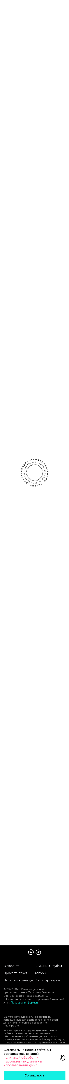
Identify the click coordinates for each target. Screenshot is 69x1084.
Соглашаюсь (34, 1075)
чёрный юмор (11, 114)
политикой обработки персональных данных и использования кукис (23, 1061)
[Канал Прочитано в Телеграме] (38, 952)
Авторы (40, 973)
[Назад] (5, 23)
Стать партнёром (48, 980)
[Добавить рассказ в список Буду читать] (23, 97)
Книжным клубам (48, 966)
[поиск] (54, 6)
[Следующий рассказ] (65, 56)
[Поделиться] (45, 97)
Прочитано (35, 896)
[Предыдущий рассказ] (4, 56)
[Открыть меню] (64, 6)
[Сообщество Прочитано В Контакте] (31, 952)
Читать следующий (34, 909)
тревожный (52, 109)
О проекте (11, 966)
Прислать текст (15, 973)
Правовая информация (26, 1002)
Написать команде (18, 980)
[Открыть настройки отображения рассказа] (63, 23)
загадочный (30, 114)
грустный (36, 109)
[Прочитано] (19, 6)
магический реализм (15, 109)
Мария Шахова (34, 91)
